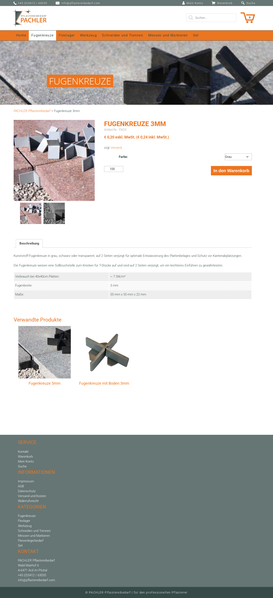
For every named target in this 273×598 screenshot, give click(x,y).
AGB (21, 486)
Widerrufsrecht (28, 501)
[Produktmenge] (113, 169)
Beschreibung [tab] (29, 243)
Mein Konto (195, 3)
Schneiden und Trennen (122, 35)
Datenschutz (27, 491)
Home (21, 35)
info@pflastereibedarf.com (80, 3)
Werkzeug (88, 35)
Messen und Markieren (168, 35)
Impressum (26, 481)
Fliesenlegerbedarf (31, 541)
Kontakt (23, 452)
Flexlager (67, 35)
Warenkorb (225, 3)
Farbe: (123, 157)
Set (196, 35)
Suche (250, 3)
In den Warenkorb (231, 170)
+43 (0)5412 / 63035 (32, 3)
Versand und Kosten (32, 496)
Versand (116, 147)
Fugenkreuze (42, 35)
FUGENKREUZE (80, 81)
